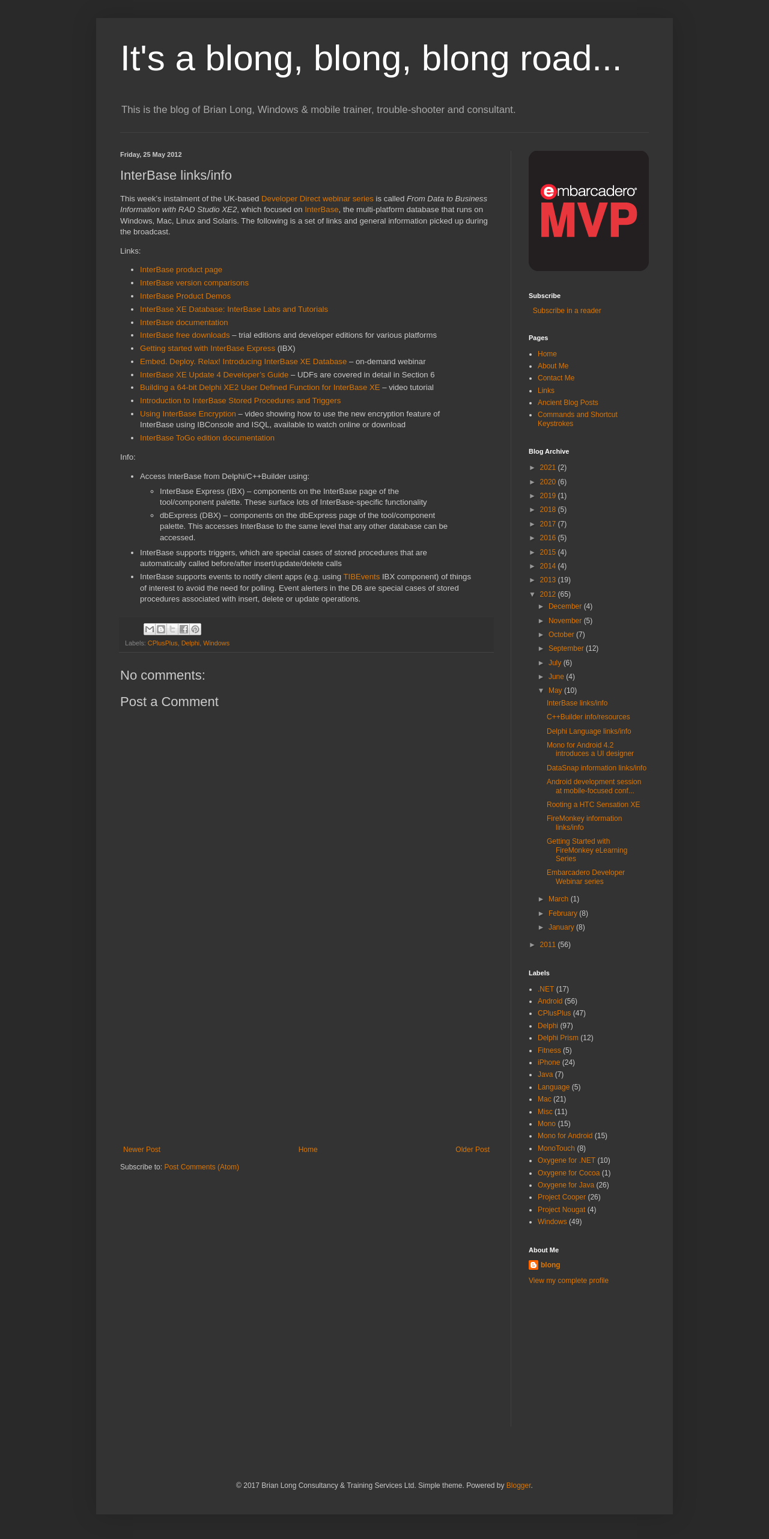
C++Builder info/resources (588, 717)
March (560, 899)
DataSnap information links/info (596, 768)
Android (550, 1001)
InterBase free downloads (185, 335)
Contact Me (556, 378)
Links (546, 390)
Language (554, 1087)
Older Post (472, 1149)
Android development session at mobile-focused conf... (594, 786)
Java (545, 1074)
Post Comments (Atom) (201, 1167)
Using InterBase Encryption (188, 413)
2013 (549, 580)
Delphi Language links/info (589, 731)
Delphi (190, 643)
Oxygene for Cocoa (569, 1173)
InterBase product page (181, 269)
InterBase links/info (577, 703)
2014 (549, 566)
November (566, 621)
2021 (549, 467)
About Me (553, 366)
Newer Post (141, 1149)
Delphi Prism (558, 1038)
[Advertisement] (306, 1055)
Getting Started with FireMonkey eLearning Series (587, 850)
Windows (216, 643)
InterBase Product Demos (185, 295)
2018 (549, 509)
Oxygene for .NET (566, 1160)
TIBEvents (361, 576)
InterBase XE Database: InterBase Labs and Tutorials (234, 309)
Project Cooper (562, 1197)
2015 (549, 552)
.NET (546, 989)
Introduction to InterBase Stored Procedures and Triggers (240, 400)
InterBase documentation (184, 322)
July (556, 663)
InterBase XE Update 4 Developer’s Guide (214, 374)
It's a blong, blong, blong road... (371, 58)
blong (551, 1265)
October (562, 634)
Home (308, 1149)
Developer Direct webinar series (317, 198)
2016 (549, 538)
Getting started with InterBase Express (207, 348)
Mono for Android (565, 1136)
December (566, 606)
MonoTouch (556, 1148)
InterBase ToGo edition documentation (207, 437)
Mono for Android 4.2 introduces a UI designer (590, 749)
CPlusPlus (163, 643)
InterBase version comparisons (194, 282)
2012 (549, 594)
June (557, 676)
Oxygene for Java (566, 1185)
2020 (549, 482)
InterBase (321, 209)
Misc (545, 1112)
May (556, 690)
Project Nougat (561, 1209)
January (562, 927)
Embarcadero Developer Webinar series (586, 876)
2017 (549, 524)
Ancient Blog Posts (568, 402)
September (567, 648)
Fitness (549, 1050)
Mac (545, 1099)
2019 (549, 496)
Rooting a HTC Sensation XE (593, 804)
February (564, 913)
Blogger (518, 1485)
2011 (549, 944)
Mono (547, 1124)
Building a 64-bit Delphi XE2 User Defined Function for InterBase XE (260, 387)
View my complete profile (569, 1280)
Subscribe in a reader (565, 310)
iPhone (549, 1062)
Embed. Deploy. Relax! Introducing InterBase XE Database (243, 361)
